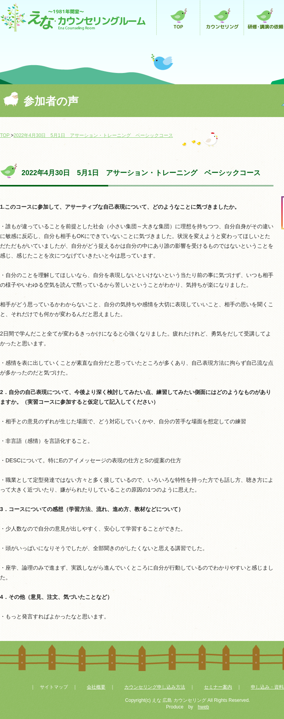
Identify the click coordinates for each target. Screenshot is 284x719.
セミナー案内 (218, 687)
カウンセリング (222, 17)
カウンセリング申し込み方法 (154, 687)
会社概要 (96, 687)
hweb (203, 707)
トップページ (178, 17)
